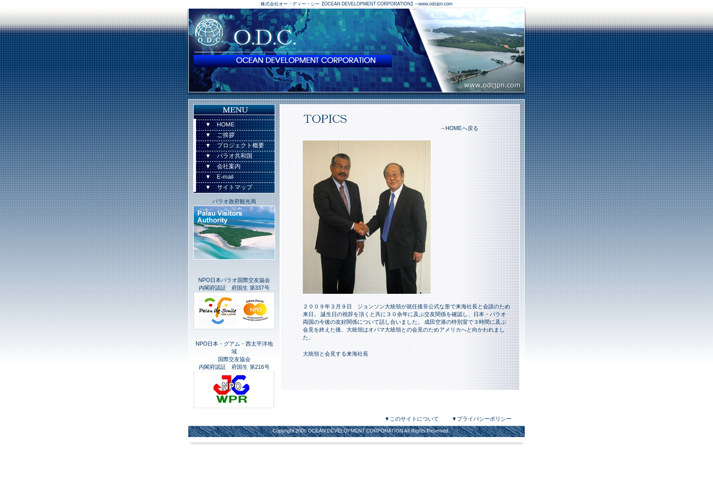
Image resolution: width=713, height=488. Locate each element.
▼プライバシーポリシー (482, 419)
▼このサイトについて (411, 419)
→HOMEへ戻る (459, 128)
